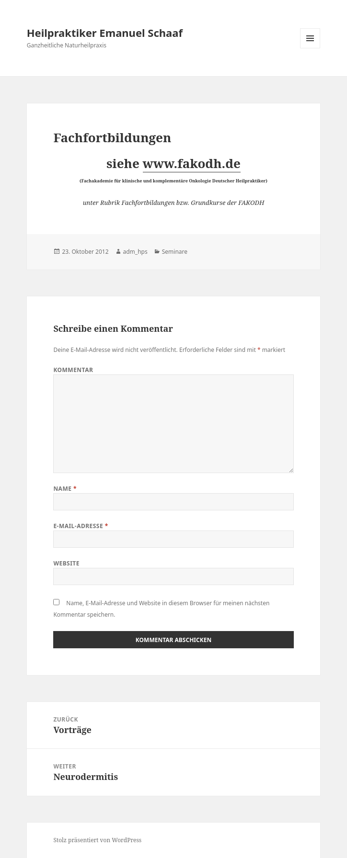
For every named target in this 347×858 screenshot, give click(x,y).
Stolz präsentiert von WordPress (97, 840)
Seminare (174, 252)
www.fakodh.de (192, 163)
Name (65, 489)
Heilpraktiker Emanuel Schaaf (105, 32)
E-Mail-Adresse (80, 526)
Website (66, 563)
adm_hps (135, 252)
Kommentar (73, 370)
